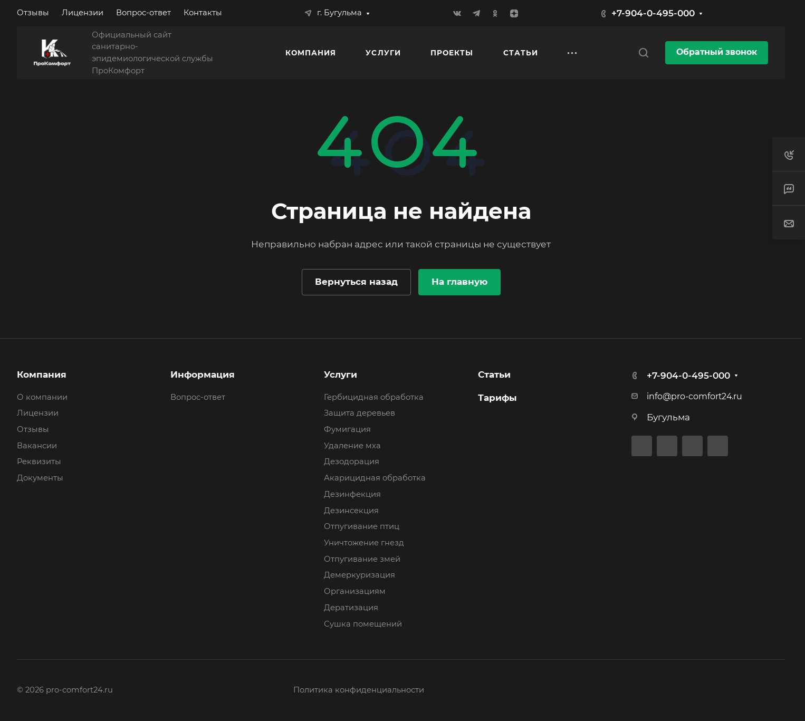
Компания (41, 374)
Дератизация (351, 607)
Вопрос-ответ (197, 397)
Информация (202, 374)
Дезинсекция (351, 510)
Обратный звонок (716, 52)
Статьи (494, 374)
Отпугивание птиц (361, 526)
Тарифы (497, 397)
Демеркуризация (359, 575)
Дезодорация (351, 461)
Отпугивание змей (362, 559)
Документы (40, 478)
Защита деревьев (359, 413)
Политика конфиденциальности (358, 690)
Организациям (355, 591)
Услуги (340, 374)
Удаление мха (352, 445)
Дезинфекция (352, 494)
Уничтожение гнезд (364, 542)
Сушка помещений (363, 624)
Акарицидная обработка (375, 478)
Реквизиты (39, 461)
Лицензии (38, 413)
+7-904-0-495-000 (653, 13)
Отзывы (33, 429)
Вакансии (37, 445)
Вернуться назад (356, 281)
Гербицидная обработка (374, 397)
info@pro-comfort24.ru (694, 396)
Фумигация (347, 429)
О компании (42, 397)
